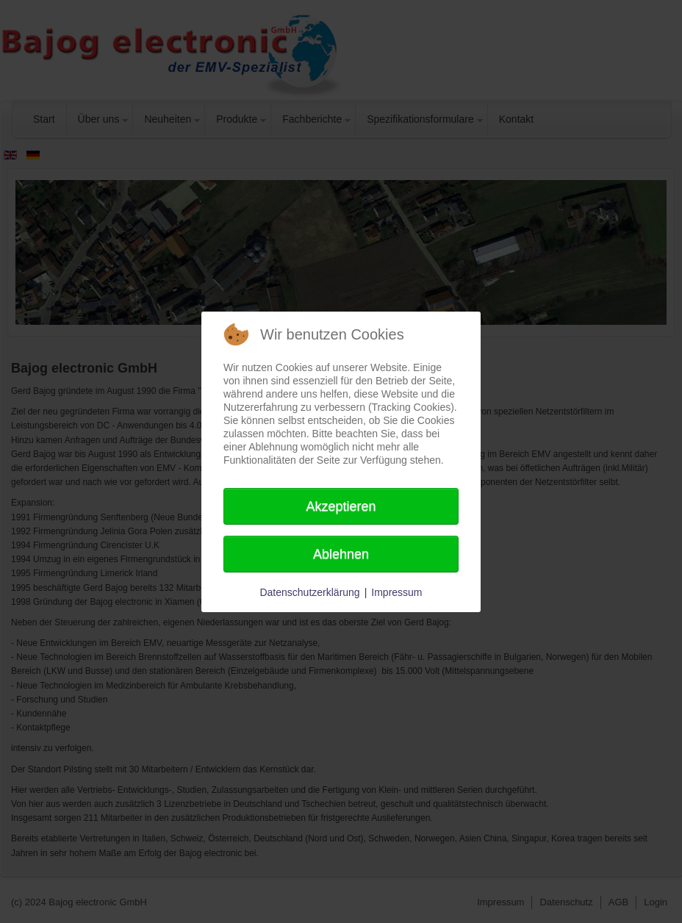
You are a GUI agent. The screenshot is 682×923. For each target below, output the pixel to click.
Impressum (396, 592)
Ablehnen (341, 554)
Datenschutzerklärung (309, 592)
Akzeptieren (341, 506)
